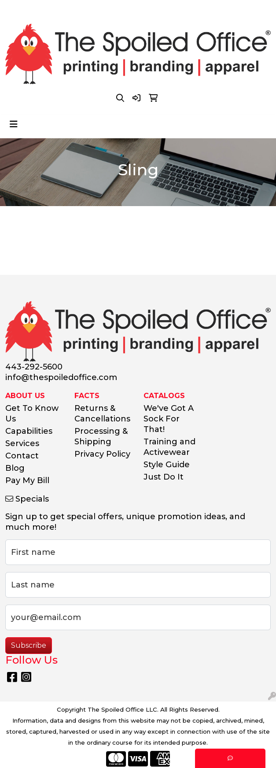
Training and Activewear (169, 447)
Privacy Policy (102, 454)
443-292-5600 (84, 9)
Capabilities (28, 431)
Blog (15, 468)
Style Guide (167, 464)
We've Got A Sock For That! (169, 418)
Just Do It (164, 477)
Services (22, 443)
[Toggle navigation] (13, 124)
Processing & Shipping (101, 436)
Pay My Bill (27, 480)
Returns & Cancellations (102, 413)
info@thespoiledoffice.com (164, 9)
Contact (22, 456)
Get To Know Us (32, 413)
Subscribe (28, 645)
